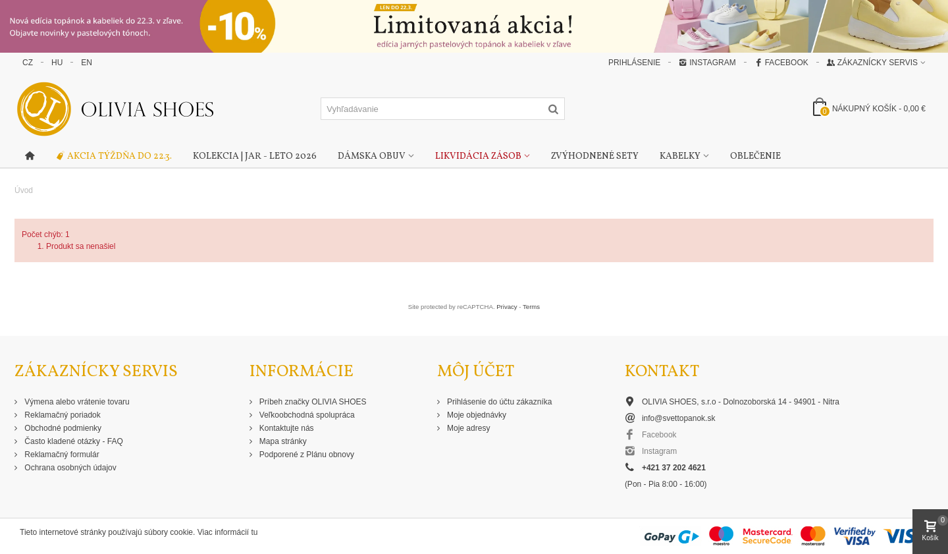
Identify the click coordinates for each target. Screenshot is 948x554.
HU (57, 62)
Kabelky (680, 156)
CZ (27, 62)
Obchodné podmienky (61, 428)
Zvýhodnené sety (595, 156)
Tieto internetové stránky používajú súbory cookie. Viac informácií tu (139, 532)
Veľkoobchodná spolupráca (306, 415)
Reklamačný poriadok (61, 415)
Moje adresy (467, 428)
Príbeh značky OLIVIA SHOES (312, 401)
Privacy (506, 306)
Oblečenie (755, 156)
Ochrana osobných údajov (69, 467)
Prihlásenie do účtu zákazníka (498, 401)
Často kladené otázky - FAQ (72, 441)
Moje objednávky (475, 415)
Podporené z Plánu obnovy (305, 454)
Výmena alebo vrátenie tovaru (76, 401)
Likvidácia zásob (478, 156)
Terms (531, 306)
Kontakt (662, 371)
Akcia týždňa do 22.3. (113, 157)
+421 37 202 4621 (674, 467)
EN (86, 62)
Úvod (23, 190)
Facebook (781, 62)
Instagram (707, 62)
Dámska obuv (372, 156)
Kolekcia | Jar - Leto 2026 (255, 156)
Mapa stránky (282, 441)
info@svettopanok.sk (679, 418)
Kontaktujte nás (285, 428)
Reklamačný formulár (60, 454)
